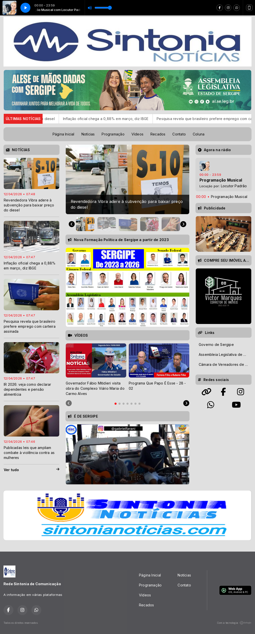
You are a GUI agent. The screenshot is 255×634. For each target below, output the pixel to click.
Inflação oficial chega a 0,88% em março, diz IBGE (119, 119)
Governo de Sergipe (216, 344)
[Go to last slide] (72, 224)
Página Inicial (63, 134)
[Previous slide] (69, 403)
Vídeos (137, 134)
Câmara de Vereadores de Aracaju (225, 364)
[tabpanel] (96, 369)
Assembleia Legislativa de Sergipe (225, 354)
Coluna (198, 134)
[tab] (116, 404)
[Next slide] (183, 224)
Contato (179, 134)
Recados (157, 134)
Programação (113, 134)
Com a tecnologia (234, 623)
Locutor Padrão (234, 186)
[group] (127, 179)
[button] (85, 224)
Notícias (88, 134)
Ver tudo (31, 469)
